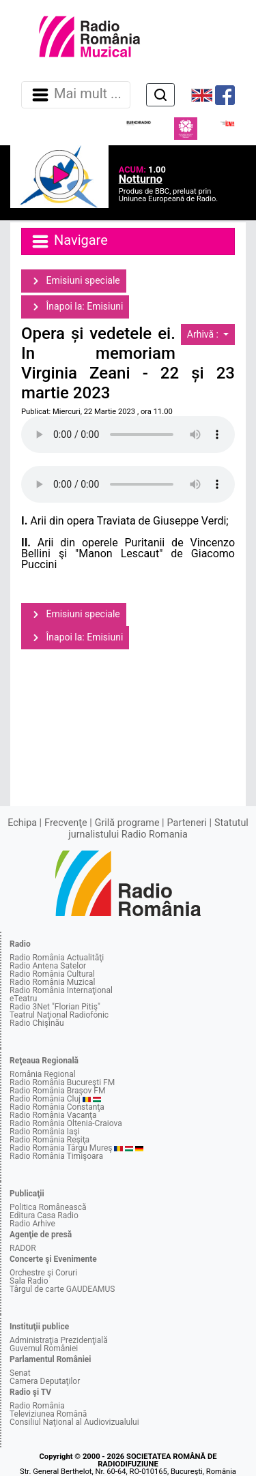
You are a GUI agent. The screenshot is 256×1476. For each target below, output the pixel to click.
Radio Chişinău (37, 1023)
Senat (20, 1373)
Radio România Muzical (52, 982)
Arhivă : (204, 334)
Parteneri (187, 823)
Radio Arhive (32, 1223)
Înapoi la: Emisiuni (75, 307)
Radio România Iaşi (45, 1131)
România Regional (43, 1074)
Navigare (69, 241)
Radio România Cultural (52, 974)
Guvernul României (44, 1348)
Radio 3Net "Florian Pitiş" (55, 1007)
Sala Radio (29, 1281)
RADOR (23, 1248)
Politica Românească (48, 1207)
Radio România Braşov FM (57, 1090)
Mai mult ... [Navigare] (76, 95)
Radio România (37, 1406)
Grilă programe (127, 823)
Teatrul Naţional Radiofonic (59, 1015)
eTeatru (23, 998)
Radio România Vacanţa (53, 1115)
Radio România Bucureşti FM (62, 1082)
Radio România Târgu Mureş (61, 1148)
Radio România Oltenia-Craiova (66, 1123)
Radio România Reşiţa (49, 1140)
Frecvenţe (65, 823)
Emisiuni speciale (73, 281)
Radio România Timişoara (56, 1156)
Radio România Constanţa (57, 1107)
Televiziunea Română (48, 1414)
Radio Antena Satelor (48, 966)
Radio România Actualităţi (57, 957)
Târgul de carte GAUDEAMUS (62, 1289)
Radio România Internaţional (61, 990)
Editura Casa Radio (44, 1215)
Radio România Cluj (45, 1099)
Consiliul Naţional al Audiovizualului (74, 1422)
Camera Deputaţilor (45, 1381)
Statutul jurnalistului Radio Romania (158, 828)
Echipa (22, 823)
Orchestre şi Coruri (43, 1273)
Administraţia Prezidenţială (59, 1340)
